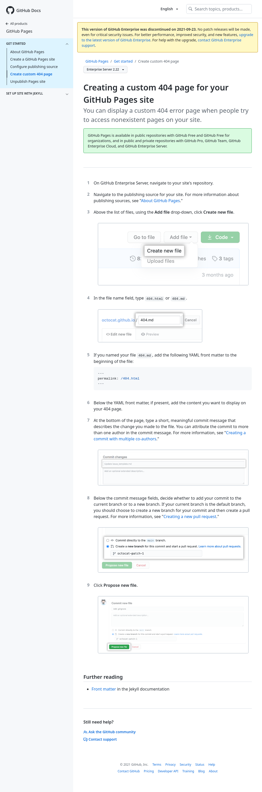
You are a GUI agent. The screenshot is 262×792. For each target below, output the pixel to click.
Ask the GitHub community (109, 731)
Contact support (100, 739)
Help (211, 764)
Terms (156, 764)
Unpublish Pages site (27, 81)
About (213, 771)
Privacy (170, 764)
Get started (123, 61)
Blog (201, 771)
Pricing (149, 771)
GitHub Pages (19, 31)
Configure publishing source (34, 66)
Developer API (168, 771)
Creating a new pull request (189, 516)
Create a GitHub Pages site (32, 59)
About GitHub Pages (27, 51)
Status (199, 764)
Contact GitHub (129, 771)
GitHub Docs (28, 10)
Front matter (104, 689)
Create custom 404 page (31, 74)
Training (188, 771)
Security (185, 764)
